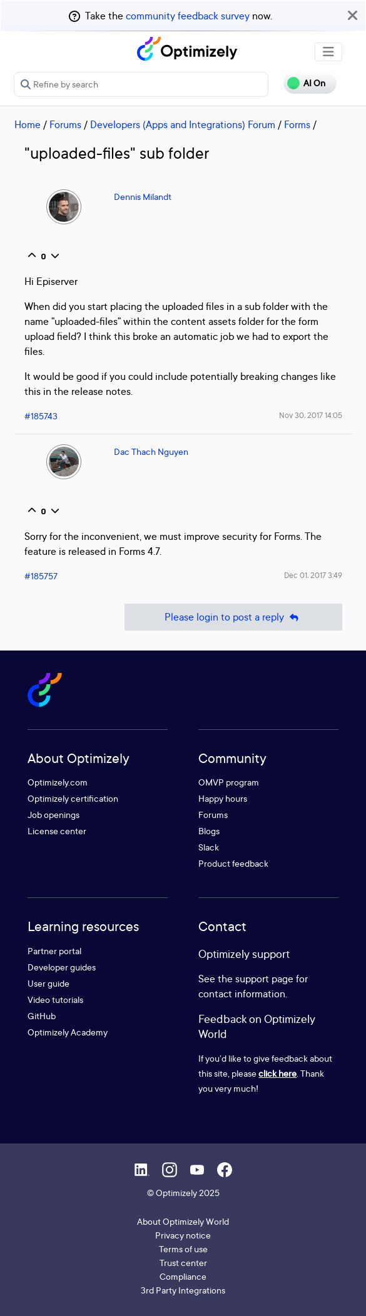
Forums (65, 124)
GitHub (42, 1016)
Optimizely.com (58, 782)
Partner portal (54, 951)
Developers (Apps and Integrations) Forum (182, 124)
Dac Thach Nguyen (151, 451)
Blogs (209, 831)
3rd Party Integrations (183, 1290)
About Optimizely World (183, 1221)
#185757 (41, 576)
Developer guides (62, 967)
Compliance (183, 1276)
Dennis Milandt (142, 196)
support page (264, 978)
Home (27, 124)
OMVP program (228, 782)
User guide (48, 983)
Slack (208, 847)
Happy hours (222, 798)
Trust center (183, 1263)
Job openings (53, 814)
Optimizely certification (73, 798)
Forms (297, 124)
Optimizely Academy (68, 1032)
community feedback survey (188, 15)
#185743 (41, 416)
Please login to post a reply (233, 617)
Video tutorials (55, 999)
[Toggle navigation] (328, 51)
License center (57, 831)
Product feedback (233, 863)
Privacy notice (183, 1235)
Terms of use (183, 1249)
